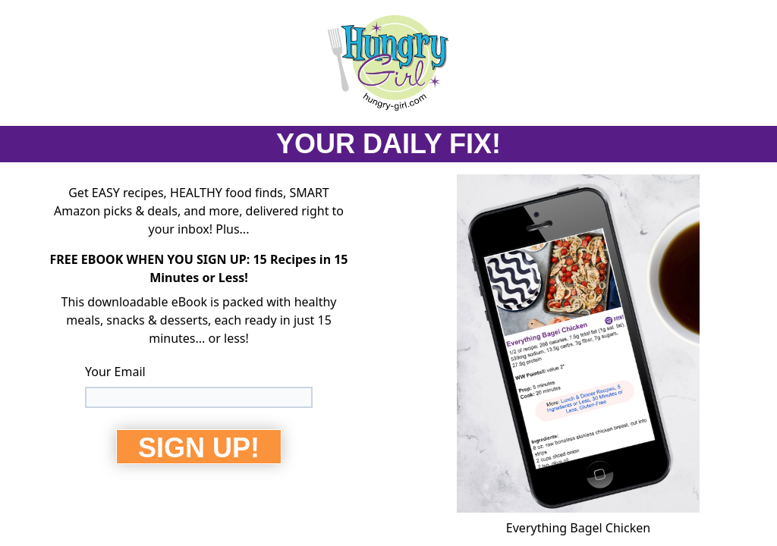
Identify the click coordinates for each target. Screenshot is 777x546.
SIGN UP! (199, 447)
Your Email (115, 371)
